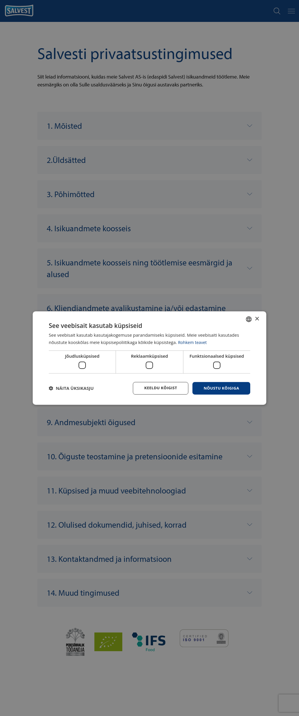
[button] (71, 388)
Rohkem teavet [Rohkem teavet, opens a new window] (193, 342)
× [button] (257, 318)
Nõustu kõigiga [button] (220, 388)
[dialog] (149, 358)
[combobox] (249, 319)
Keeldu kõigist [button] (157, 388)
